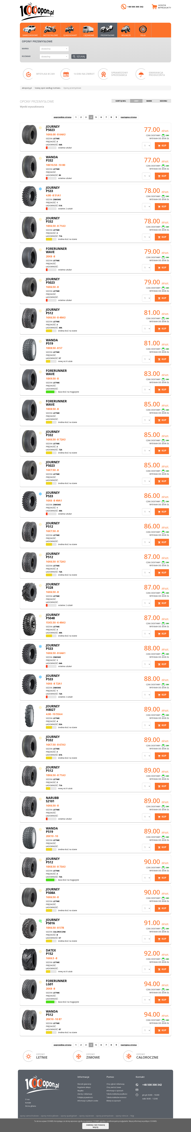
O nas (27, 1099)
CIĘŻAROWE (88, 31)
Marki (149, 101)
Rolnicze (125, 31)
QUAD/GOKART (70, 31)
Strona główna (30, 1106)
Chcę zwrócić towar (114, 1087)
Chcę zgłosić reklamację (115, 1084)
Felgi (142, 31)
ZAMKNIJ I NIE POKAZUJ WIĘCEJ (95, 1126)
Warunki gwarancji (84, 1084)
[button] (54, 48)
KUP (164, 145)
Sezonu (163, 101)
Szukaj (79, 56)
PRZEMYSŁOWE (107, 31)
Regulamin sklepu (84, 1087)
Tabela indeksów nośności (116, 1097)
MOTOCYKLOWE (50, 31)
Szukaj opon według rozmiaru (47, 88)
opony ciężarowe (86, 1115)
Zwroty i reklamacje (84, 1094)
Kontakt (28, 1103)
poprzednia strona (62, 117)
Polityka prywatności (85, 1097)
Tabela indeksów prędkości (117, 1094)
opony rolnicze (122, 1115)
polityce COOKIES (150, 1121)
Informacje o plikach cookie (87, 1101)
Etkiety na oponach (114, 1101)
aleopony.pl (27, 88)
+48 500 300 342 (152, 1084)
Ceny (136, 101)
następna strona (129, 117)
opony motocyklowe (49, 1115)
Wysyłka (80, 1091)
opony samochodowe (29, 1115)
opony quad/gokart (69, 1115)
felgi (132, 1115)
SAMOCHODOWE (30, 31)
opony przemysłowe (105, 1115)
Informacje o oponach (115, 1091)
